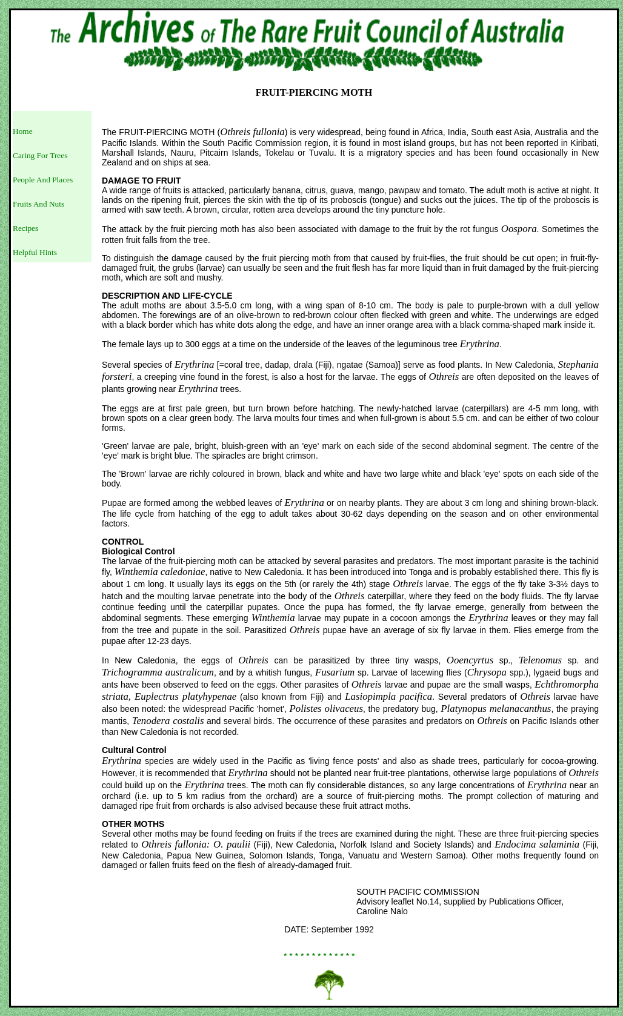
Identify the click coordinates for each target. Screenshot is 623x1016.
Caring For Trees (40, 155)
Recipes (25, 228)
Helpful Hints (35, 252)
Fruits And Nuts (38, 203)
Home (23, 131)
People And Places (43, 179)
